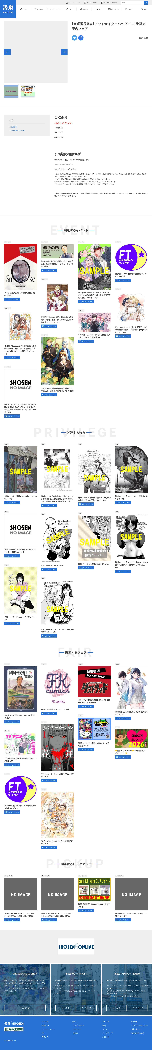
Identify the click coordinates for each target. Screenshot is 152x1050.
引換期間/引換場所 (17, 130)
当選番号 (13, 126)
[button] (7, 52)
